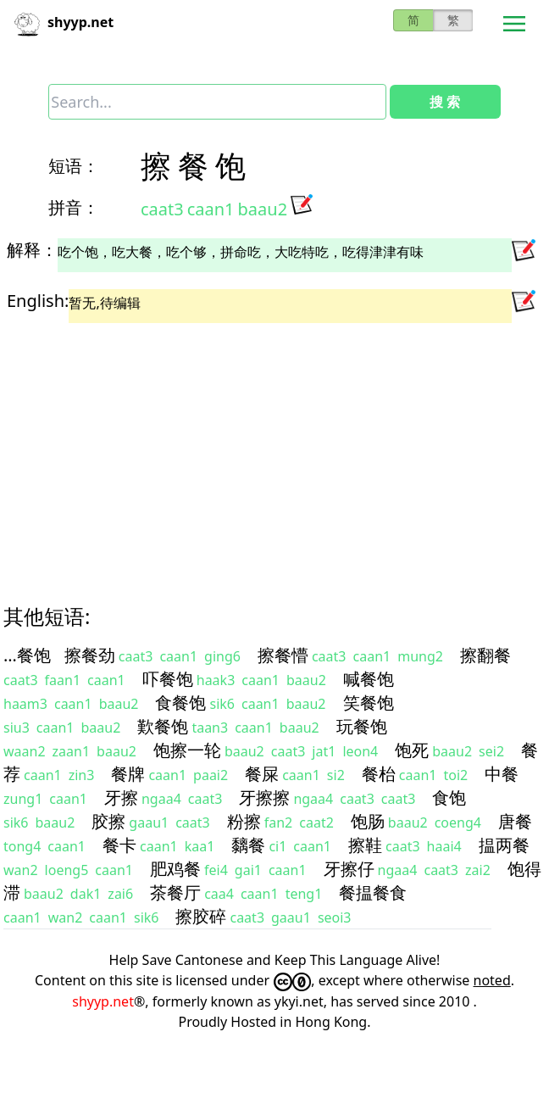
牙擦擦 (264, 797)
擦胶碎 (200, 916)
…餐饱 (27, 655)
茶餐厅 (175, 892)
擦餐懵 (283, 655)
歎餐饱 (162, 726)
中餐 (501, 773)
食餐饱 (180, 702)
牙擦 (121, 797)
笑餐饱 (368, 702)
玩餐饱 (361, 726)
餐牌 (128, 773)
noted (492, 980)
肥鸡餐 (175, 868)
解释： (32, 249)
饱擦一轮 (187, 750)
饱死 (412, 750)
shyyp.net (103, 1001)
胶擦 (108, 821)
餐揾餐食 (373, 892)
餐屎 (262, 773)
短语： (73, 165)
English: (38, 300)
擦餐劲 (89, 655)
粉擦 (244, 821)
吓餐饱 (167, 678)
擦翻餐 (485, 655)
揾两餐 (504, 845)
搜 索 (445, 101)
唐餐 (515, 821)
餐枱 (379, 773)
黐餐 (248, 845)
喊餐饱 (368, 678)
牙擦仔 (349, 868)
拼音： (73, 207)
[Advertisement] (262, 448)
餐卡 (119, 845)
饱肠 (368, 821)
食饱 (449, 797)
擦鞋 (365, 845)
